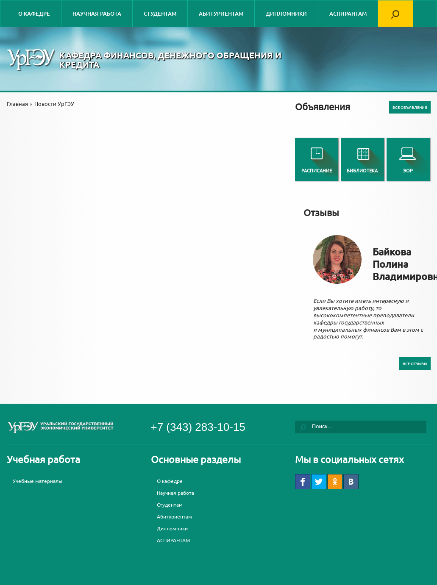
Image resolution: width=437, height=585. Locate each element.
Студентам (160, 13)
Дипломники (286, 13)
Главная (17, 103)
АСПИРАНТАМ (348, 13)
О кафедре (34, 13)
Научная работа (96, 13)
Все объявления (409, 107)
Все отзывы (415, 363)
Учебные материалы (37, 480)
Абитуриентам (221, 13)
